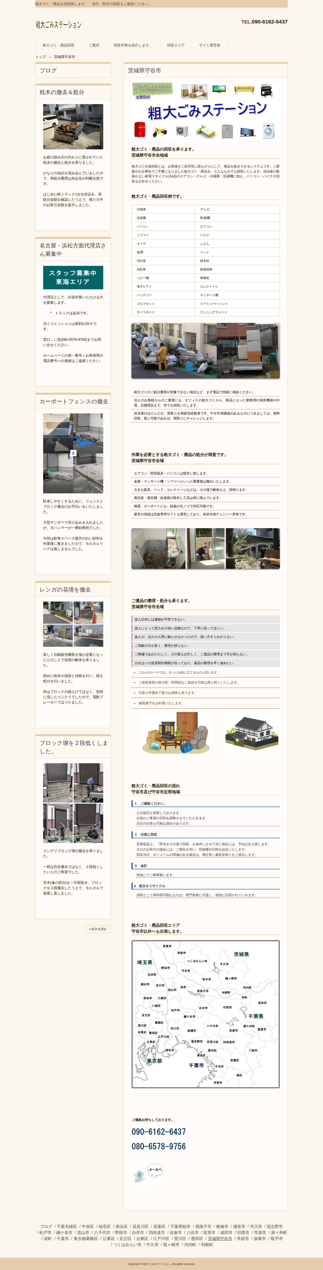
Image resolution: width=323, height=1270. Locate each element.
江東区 (109, 1239)
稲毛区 (105, 1227)
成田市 (226, 1233)
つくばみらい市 (127, 1245)
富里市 (209, 1233)
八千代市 (102, 1233)
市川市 (256, 1227)
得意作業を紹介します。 (133, 45)
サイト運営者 (209, 45)
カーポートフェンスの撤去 (74, 401)
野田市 (121, 1233)
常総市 (243, 1239)
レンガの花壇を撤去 (65, 589)
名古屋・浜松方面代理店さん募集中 (73, 249)
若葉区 (159, 1227)
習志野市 (275, 1227)
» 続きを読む (98, 929)
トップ (40, 57)
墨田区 (197, 1239)
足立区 (125, 1239)
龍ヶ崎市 (171, 1245)
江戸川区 (161, 1239)
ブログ (48, 70)
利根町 (207, 1245)
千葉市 (63, 1239)
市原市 (260, 1233)
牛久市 (152, 1245)
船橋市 (222, 1227)
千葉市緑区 (67, 1227)
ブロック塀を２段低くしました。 (74, 747)
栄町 (48, 1239)
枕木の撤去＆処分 (62, 92)
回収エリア (176, 45)
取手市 (277, 1239)
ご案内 (94, 45)
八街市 (193, 1233)
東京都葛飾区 (86, 1239)
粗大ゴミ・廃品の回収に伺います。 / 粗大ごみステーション (58, 22)
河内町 (190, 1245)
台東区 (142, 1239)
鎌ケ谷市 (64, 1233)
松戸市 (45, 1233)
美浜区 (122, 1227)
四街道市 (157, 1233)
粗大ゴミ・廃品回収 (58, 45)
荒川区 (180, 1239)
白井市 (138, 1233)
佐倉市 (176, 1233)
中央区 (88, 1227)
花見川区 (140, 1227)
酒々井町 (279, 1233)
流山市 (83, 1233)
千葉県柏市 (180, 1227)
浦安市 (239, 1227)
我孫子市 (203, 1227)
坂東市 (260, 1239)
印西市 (243, 1233)
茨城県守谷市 (220, 1239)
